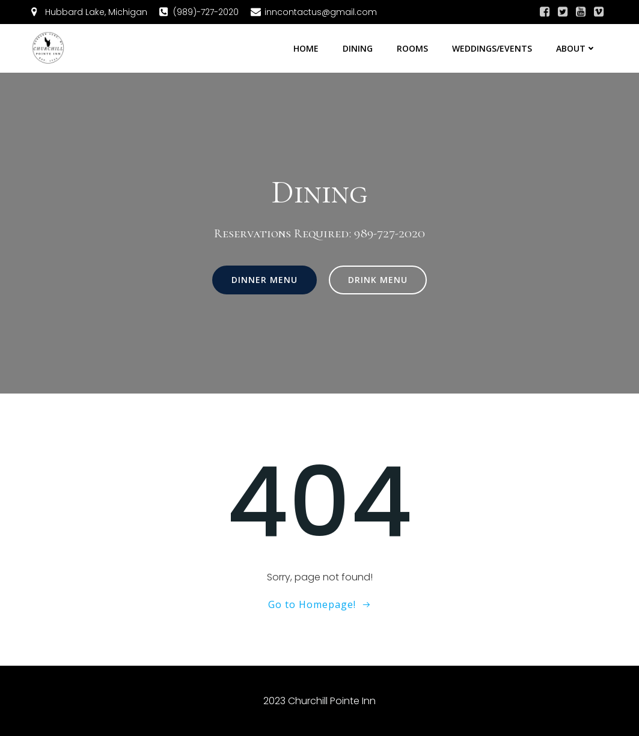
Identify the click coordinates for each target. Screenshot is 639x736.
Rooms (412, 48)
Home (306, 48)
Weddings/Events (492, 48)
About (576, 48)
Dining (358, 48)
